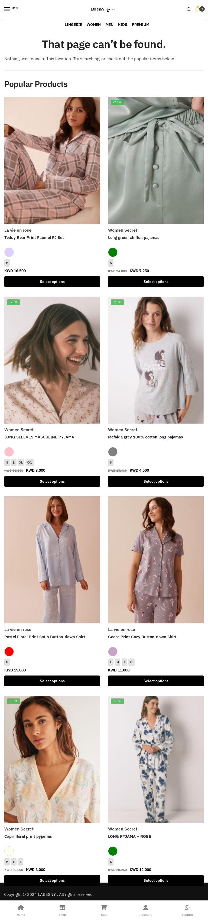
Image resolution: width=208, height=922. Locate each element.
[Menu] (12, 9)
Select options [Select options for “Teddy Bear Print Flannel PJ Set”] (52, 281)
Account (146, 910)
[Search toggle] (189, 9)
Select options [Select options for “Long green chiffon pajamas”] (156, 281)
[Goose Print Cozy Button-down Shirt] (156, 559)
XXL (29, 462)
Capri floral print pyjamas (28, 836)
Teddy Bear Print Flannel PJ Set (34, 237)
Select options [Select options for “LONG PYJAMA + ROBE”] (156, 880)
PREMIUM (140, 24)
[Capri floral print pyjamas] (52, 759)
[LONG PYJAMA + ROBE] (156, 759)
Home (21, 910)
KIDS (122, 24)
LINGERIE (73, 24)
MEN (109, 24)
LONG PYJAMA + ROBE (129, 836)
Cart (104, 910)
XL (21, 462)
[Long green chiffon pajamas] (156, 160)
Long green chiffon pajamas (133, 237)
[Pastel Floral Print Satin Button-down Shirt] (52, 559)
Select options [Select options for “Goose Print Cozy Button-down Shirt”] (156, 680)
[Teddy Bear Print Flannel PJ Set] (52, 160)
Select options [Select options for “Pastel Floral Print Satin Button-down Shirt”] (52, 680)
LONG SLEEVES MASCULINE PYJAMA (39, 437)
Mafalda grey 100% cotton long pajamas (145, 437)
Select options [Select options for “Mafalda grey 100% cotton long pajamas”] (156, 481)
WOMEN (94, 24)
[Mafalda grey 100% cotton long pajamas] (156, 360)
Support (187, 910)
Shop (62, 910)
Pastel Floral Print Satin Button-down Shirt (44, 636)
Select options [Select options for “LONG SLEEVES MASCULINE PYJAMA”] (52, 481)
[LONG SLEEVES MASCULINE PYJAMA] (52, 360)
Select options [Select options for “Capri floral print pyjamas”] (52, 880)
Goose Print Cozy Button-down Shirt (142, 636)
